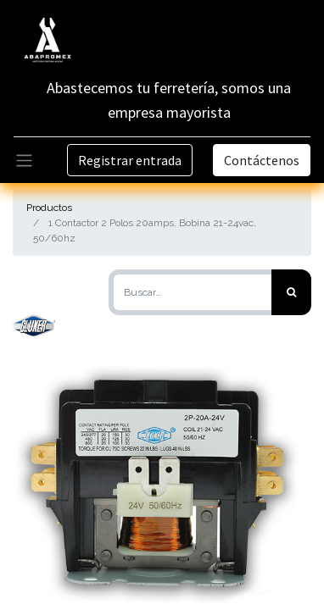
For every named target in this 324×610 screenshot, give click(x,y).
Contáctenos (261, 160)
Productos (49, 208)
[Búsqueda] (291, 292)
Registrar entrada (130, 160)
